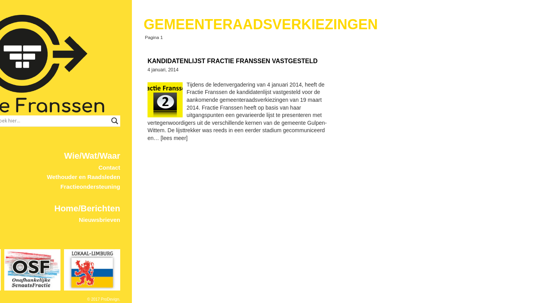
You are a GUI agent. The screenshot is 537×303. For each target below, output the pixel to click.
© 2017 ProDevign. (218, 299)
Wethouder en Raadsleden (198, 177)
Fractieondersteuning (205, 186)
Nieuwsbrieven (214, 219)
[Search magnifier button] (229, 120)
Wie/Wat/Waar (207, 156)
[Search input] (166, 120)
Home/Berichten (202, 208)
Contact (224, 167)
